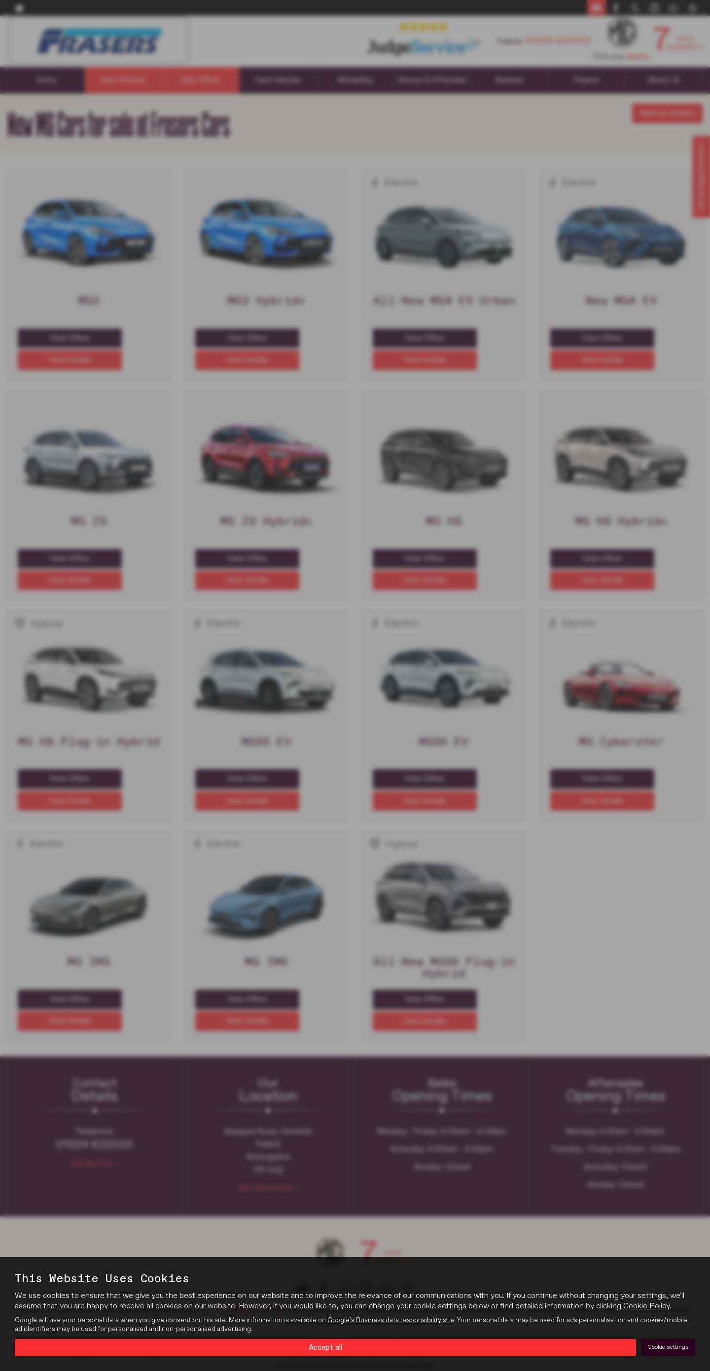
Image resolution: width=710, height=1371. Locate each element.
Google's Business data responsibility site (390, 1319)
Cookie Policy (646, 1305)
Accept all (325, 1347)
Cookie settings (668, 1347)
